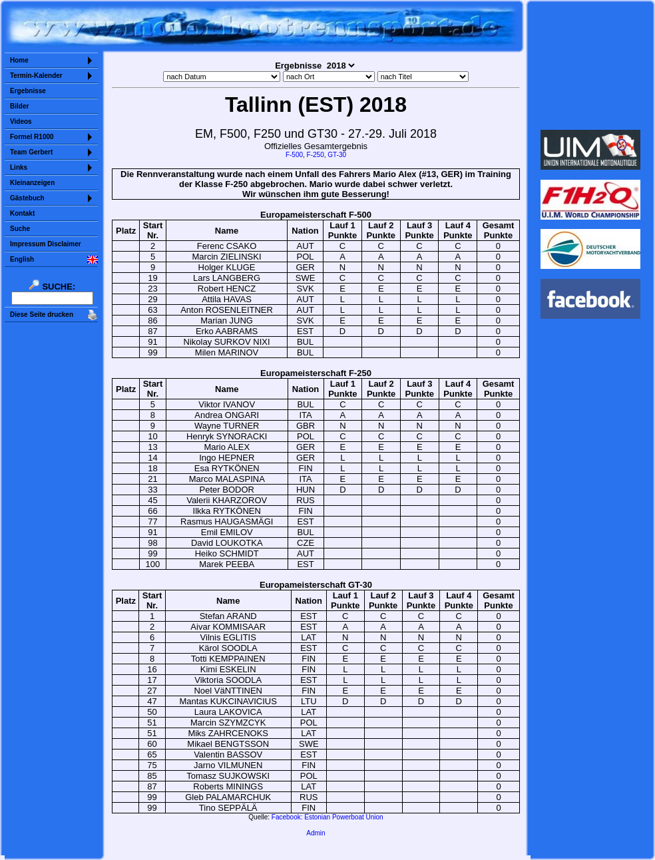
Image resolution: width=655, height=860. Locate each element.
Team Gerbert (31, 152)
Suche (20, 228)
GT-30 (337, 154)
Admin (315, 833)
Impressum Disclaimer (45, 244)
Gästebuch (27, 198)
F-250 (315, 154)
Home (19, 60)
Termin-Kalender (36, 75)
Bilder (19, 106)
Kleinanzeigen (32, 182)
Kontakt (22, 213)
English (22, 259)
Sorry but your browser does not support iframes (591, 65)
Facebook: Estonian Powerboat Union (327, 817)
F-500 (294, 154)
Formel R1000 (32, 136)
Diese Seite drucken (41, 314)
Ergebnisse (28, 91)
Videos (21, 121)
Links (18, 167)
